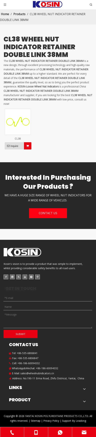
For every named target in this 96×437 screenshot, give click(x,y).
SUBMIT (20, 334)
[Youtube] (25, 277)
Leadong (81, 420)
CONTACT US (48, 213)
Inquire (11, 145)
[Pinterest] (37, 277)
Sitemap (35, 420)
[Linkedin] (12, 277)
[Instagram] (31, 277)
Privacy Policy (51, 420)
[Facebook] (6, 277)
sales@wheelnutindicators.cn (37, 373)
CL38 (18, 138)
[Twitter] (18, 277)
